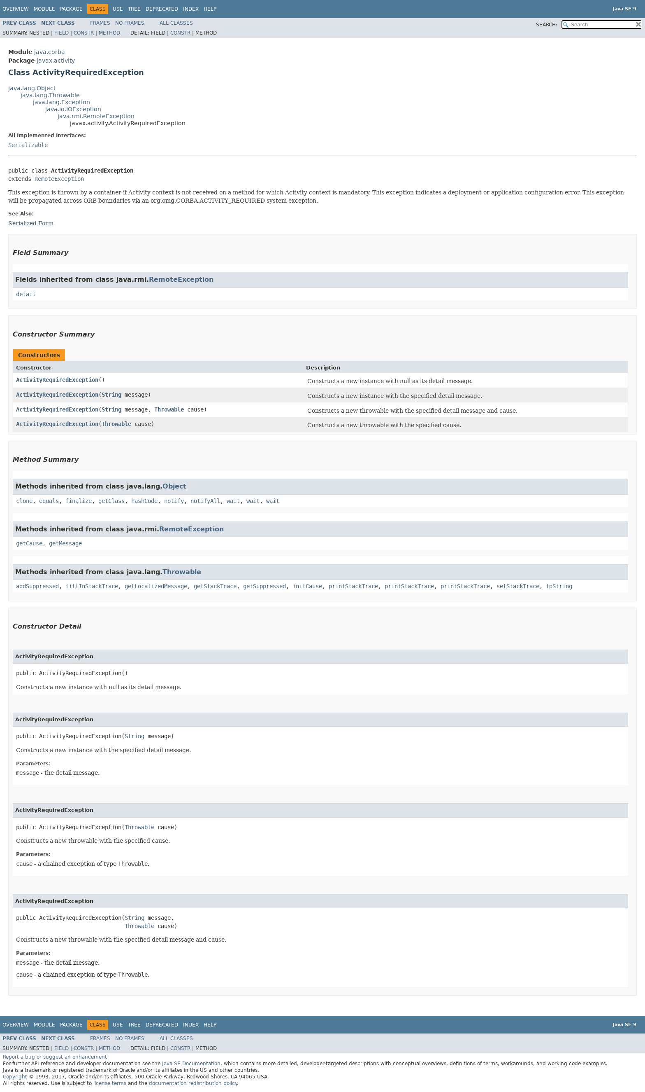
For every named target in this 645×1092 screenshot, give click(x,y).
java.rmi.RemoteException (96, 116)
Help (210, 9)
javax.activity (56, 60)
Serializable (28, 145)
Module (44, 9)
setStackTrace (518, 586)
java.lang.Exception (61, 102)
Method (109, 33)
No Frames (129, 23)
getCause (29, 543)
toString (559, 586)
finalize (78, 501)
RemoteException (59, 178)
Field (61, 33)
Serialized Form (30, 223)
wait (233, 501)
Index (191, 9)
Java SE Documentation (191, 1063)
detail (26, 294)
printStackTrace (353, 586)
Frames (100, 23)
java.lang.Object (32, 88)
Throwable (169, 409)
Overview (15, 9)
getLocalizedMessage (156, 586)
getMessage (65, 543)
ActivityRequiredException (57, 379)
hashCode (144, 501)
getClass (111, 501)
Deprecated (162, 9)
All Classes (176, 23)
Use (118, 9)
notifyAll (205, 501)
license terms (109, 1083)
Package (71, 9)
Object (174, 486)
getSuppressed (264, 586)
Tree (134, 9)
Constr (84, 33)
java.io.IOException (73, 109)
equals (49, 501)
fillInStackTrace (91, 586)
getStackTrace (215, 586)
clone (24, 501)
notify (174, 501)
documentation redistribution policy (193, 1083)
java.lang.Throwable (50, 95)
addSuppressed (37, 586)
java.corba (49, 52)
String (111, 394)
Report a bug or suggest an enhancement (55, 1057)
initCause (307, 586)
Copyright (15, 1077)
